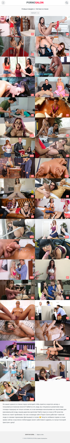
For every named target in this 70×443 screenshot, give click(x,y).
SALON (35, 3)
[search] (67, 3)
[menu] (3, 3)
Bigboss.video (40, 434)
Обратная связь (29, 434)
